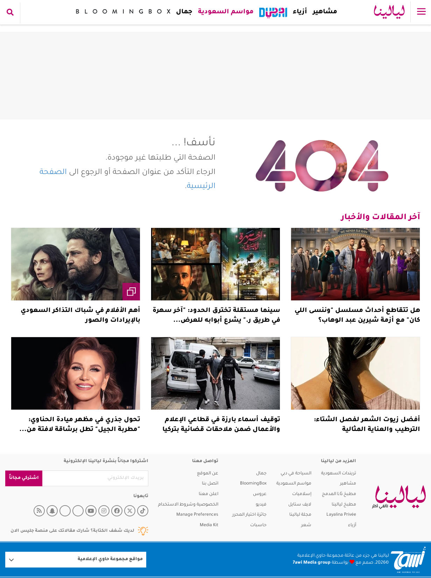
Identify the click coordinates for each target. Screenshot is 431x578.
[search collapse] (10, 13)
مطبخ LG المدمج (339, 494)
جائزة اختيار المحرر (249, 515)
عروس (260, 494)
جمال (183, 12)
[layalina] (399, 497)
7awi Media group (312, 562)
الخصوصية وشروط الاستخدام (188, 504)
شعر (306, 525)
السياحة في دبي (296, 473)
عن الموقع (207, 473)
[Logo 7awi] (408, 559)
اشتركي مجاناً (24, 478)
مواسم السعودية (224, 12)
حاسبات (258, 525)
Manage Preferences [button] (197, 515)
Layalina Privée (341, 515)
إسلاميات (301, 494)
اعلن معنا (208, 494)
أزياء (298, 12)
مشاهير (323, 12)
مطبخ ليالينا (344, 504)
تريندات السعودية (338, 473)
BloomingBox (253, 483)
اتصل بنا (210, 483)
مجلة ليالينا (300, 515)
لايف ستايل (299, 504)
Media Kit (209, 525)
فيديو (261, 504)
